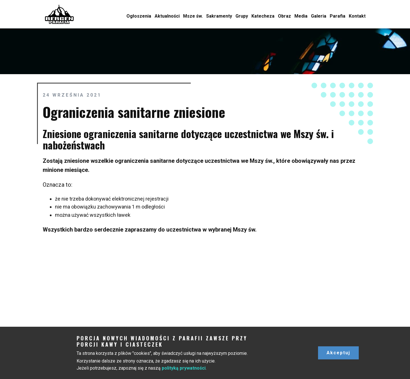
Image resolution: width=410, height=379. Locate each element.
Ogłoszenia (138, 16)
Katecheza (262, 16)
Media (301, 16)
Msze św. (193, 16)
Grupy (241, 16)
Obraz (284, 16)
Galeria (318, 16)
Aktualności (167, 16)
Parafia (337, 16)
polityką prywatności (184, 368)
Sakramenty (219, 16)
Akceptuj (338, 352)
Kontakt (357, 16)
